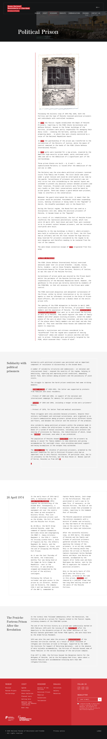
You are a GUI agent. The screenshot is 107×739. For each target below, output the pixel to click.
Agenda (23, 688)
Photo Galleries (27, 693)
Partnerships (10, 693)
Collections (42, 698)
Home (87, 15)
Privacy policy (59, 731)
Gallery (56, 690)
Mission (8, 688)
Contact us (96, 13)
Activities (57, 688)
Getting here (26, 699)
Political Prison (44, 692)
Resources (57, 693)
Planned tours (26, 696)
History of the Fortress (43, 688)
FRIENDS (86, 13)
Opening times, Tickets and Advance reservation (28, 703)
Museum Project (11, 690)
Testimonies (42, 700)
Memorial (41, 695)
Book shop (25, 707)
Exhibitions (25, 690)
